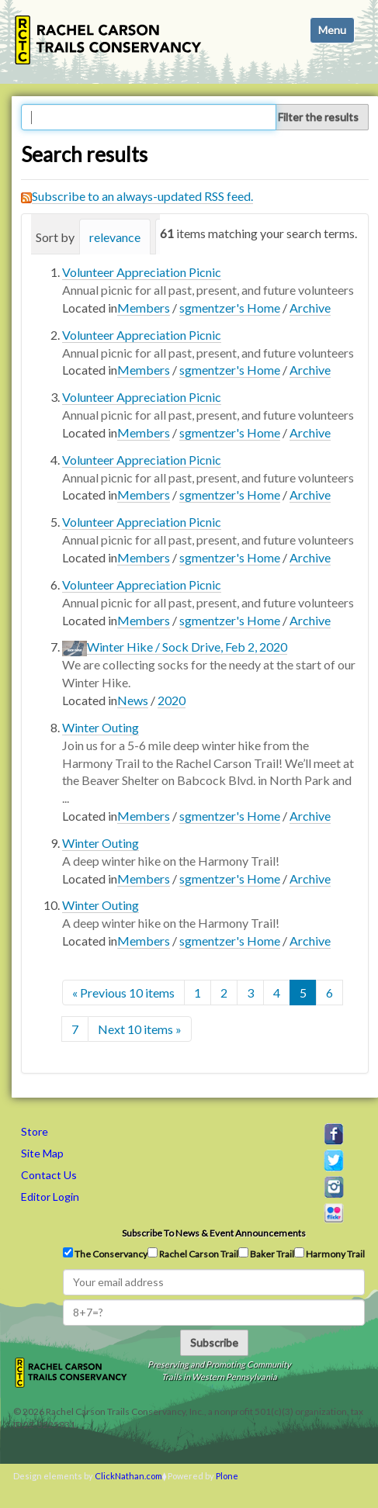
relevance (114, 237)
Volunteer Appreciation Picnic (141, 272)
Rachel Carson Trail (192, 1253)
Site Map (42, 1153)
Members (143, 307)
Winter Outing (100, 727)
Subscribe (214, 1342)
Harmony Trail (329, 1253)
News (132, 700)
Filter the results (318, 116)
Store (34, 1131)
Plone (227, 1476)
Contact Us (49, 1174)
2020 (172, 700)
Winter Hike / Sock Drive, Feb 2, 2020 (187, 646)
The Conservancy (105, 1253)
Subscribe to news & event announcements (214, 1233)
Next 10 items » (140, 1029)
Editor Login (50, 1196)
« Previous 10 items (123, 992)
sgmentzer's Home (229, 307)
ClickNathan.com (128, 1476)
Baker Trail (266, 1253)
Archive (310, 307)
